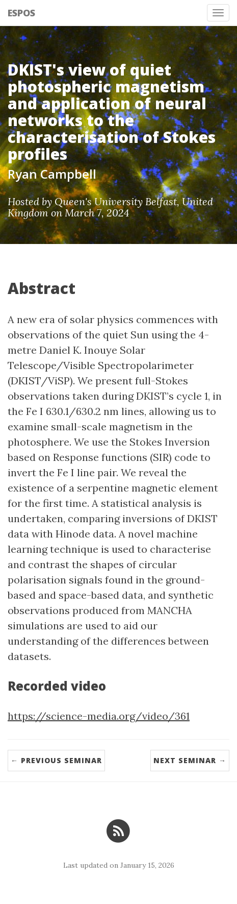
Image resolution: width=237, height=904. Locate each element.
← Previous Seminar (56, 760)
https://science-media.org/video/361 (99, 716)
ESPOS (21, 13)
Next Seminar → (189, 760)
